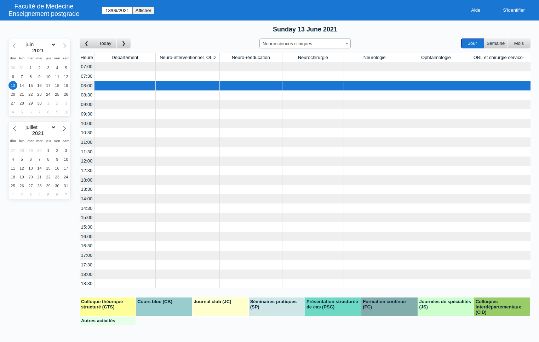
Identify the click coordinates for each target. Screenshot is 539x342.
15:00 (87, 217)
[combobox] (305, 43)
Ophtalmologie (436, 57)
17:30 (87, 264)
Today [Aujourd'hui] (105, 43)
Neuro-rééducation (251, 57)
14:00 (87, 198)
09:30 (87, 114)
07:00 (87, 66)
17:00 (87, 255)
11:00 (87, 142)
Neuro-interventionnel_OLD (188, 57)
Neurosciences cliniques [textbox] (287, 43)
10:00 (87, 123)
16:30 (87, 245)
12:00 (87, 161)
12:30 (87, 170)
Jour (472, 43)
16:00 (87, 236)
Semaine (496, 43)
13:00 (87, 180)
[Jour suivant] (124, 44)
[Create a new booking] (125, 67)
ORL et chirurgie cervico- (499, 57)
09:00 (87, 104)
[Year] (39, 50)
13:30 (87, 189)
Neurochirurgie (313, 57)
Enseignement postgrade (43, 13)
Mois (519, 43)
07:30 (87, 76)
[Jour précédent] (87, 44)
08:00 (87, 85)
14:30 (87, 208)
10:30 (87, 132)
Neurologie (374, 57)
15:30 (87, 227)
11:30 (87, 151)
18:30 (87, 283)
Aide (475, 10)
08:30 (87, 95)
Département (124, 57)
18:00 (87, 274)
